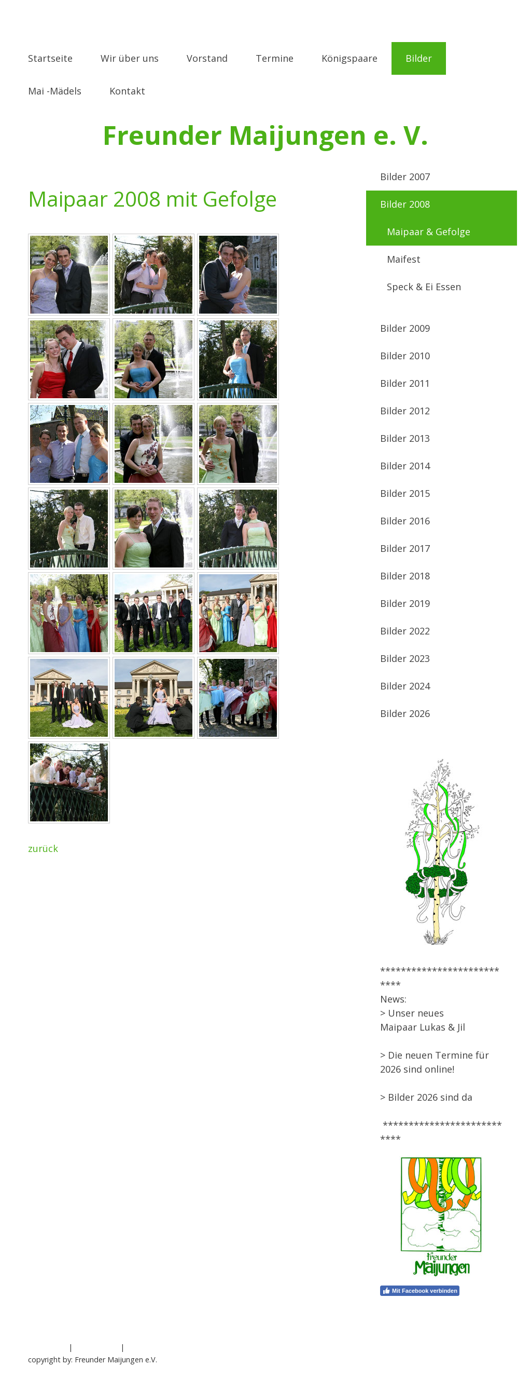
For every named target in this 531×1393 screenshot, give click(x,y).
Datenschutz (96, 1347)
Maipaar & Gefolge (428, 231)
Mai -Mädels (54, 91)
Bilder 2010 (405, 355)
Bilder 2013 (405, 438)
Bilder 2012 (405, 410)
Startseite (50, 58)
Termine (275, 58)
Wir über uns (130, 58)
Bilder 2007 (405, 176)
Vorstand (207, 58)
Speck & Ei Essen (424, 286)
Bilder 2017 (405, 548)
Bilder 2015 (405, 493)
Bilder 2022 (405, 631)
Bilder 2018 (405, 576)
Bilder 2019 (405, 603)
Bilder (419, 58)
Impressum (47, 1347)
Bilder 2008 (405, 204)
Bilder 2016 (405, 521)
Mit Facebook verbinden (419, 1291)
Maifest (404, 259)
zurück (43, 848)
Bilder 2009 (405, 328)
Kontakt (127, 91)
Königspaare (350, 58)
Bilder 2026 (405, 713)
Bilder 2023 (405, 658)
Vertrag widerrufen (168, 1347)
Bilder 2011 (405, 383)
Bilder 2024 (405, 686)
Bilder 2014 (405, 465)
